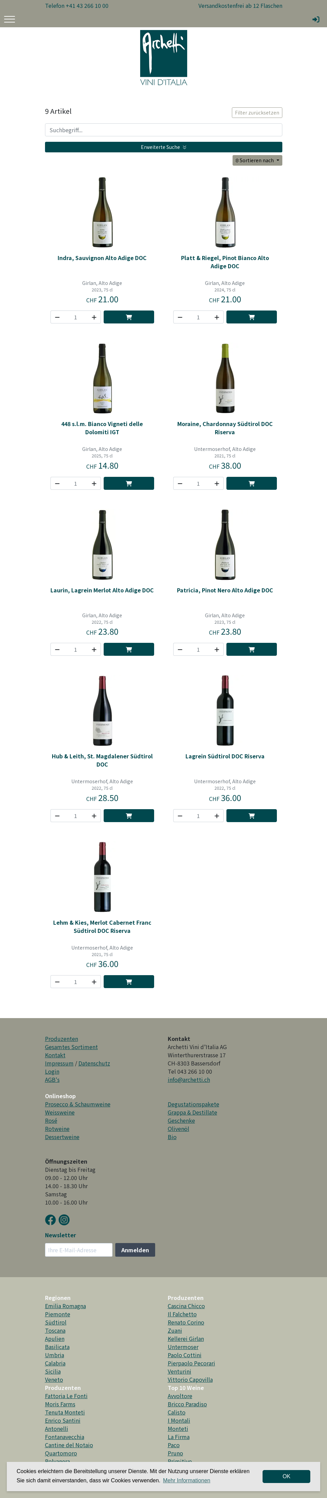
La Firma (179, 1437)
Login (52, 1071)
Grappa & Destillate (192, 1112)
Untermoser (183, 1347)
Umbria (54, 1355)
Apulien (54, 1338)
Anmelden (135, 1250)
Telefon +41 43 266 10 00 (76, 5)
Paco (174, 1445)
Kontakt (55, 1055)
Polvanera (57, 1461)
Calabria (55, 1363)
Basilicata (57, 1347)
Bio (172, 1137)
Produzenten (61, 1038)
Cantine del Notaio (69, 1445)
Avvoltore (180, 1396)
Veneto (54, 1379)
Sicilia (53, 1371)
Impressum (59, 1063)
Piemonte (57, 1314)
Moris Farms (60, 1404)
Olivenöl (178, 1128)
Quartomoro (61, 1453)
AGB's (52, 1079)
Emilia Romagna (65, 1306)
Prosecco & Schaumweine (77, 1104)
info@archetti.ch (189, 1079)
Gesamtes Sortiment (71, 1047)
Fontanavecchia (64, 1437)
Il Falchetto (182, 1314)
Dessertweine (62, 1137)
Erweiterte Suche (164, 146)
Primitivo (180, 1461)
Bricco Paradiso (187, 1404)
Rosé (51, 1120)
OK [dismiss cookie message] (287, 1476)
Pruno (175, 1453)
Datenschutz (94, 1063)
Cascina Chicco (186, 1306)
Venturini (179, 1371)
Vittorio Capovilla (190, 1379)
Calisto (176, 1412)
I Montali (179, 1420)
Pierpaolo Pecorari (191, 1363)
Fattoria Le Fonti (66, 1396)
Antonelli (56, 1428)
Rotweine (57, 1128)
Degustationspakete (193, 1104)
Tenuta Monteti (65, 1412)
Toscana (55, 1330)
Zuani (175, 1330)
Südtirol (55, 1322)
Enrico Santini (62, 1420)
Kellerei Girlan (186, 1338)
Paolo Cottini (185, 1355)
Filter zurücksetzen (257, 112)
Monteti (178, 1428)
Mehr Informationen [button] (186, 1480)
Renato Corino (186, 1322)
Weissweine (60, 1112)
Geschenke (181, 1120)
